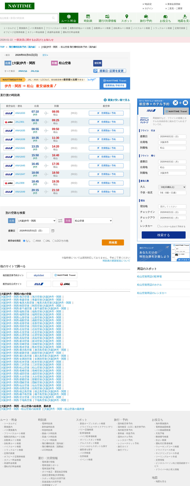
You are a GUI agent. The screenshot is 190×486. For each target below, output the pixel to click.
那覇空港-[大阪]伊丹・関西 (46, 379)
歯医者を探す (86, 449)
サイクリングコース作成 (167, 453)
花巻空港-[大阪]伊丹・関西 (46, 323)
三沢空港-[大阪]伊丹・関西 (46, 364)
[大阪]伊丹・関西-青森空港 (14, 299)
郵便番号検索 (162, 436)
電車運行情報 (48, 462)
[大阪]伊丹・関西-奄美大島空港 (17, 302)
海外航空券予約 (125, 430)
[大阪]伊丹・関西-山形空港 (14, 317)
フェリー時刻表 (49, 440)
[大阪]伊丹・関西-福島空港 (14, 311)
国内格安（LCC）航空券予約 (131, 427)
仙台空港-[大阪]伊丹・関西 (46, 385)
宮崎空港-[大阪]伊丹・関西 (46, 344)
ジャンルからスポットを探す (93, 446)
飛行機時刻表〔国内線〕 (53, 443)
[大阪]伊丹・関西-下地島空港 (16, 400)
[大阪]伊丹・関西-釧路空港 (14, 352)
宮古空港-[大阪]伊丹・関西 (46, 397)
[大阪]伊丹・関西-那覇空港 (14, 379)
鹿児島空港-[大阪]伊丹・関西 (50, 349)
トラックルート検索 (162, 28)
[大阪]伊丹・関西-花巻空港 (14, 323)
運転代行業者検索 (164, 443)
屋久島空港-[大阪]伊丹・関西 (50, 355)
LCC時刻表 (47, 450)
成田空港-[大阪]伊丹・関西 (46, 373)
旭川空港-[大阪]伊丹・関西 (46, 296)
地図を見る (161, 481)
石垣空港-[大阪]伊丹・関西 (46, 329)
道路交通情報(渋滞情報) (53, 475)
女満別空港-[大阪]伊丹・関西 (50, 358)
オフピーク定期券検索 (14, 32)
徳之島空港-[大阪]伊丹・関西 (50, 391)
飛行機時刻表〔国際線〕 (53, 446)
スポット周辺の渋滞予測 (53, 478)
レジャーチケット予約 (128, 443)
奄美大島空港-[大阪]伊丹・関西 (54, 302)
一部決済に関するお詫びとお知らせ (34, 39)
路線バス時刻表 (49, 433)
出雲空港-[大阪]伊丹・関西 (46, 335)
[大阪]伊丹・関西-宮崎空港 (14, 344)
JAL (48, 240)
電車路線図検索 (163, 427)
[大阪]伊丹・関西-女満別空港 (16, 358)
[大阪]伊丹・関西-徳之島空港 (16, 391)
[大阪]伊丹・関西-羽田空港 (14, 326)
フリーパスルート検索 (56, 28)
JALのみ (35, 71)
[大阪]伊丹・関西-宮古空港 (14, 397)
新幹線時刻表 (48, 427)
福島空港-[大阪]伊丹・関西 (46, 311)
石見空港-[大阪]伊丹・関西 (46, 332)
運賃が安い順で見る (119, 100)
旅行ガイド (123, 446)
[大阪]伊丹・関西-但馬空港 (14, 388)
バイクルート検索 (141, 28)
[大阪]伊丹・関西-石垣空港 (14, 329)
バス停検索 (85, 453)
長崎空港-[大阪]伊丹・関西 (46, 370)
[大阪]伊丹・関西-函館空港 (14, 320)
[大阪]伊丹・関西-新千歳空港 (16, 308)
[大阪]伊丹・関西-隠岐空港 (14, 382)
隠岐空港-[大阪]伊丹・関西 (46, 382)
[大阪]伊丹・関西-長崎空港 (14, 370)
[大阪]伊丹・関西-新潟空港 (14, 341)
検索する (163, 235)
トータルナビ (10, 28)
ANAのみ (22, 71)
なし (28, 240)
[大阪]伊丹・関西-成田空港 (14, 373)
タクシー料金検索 (35, 32)
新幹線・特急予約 (126, 433)
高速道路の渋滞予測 (51, 482)
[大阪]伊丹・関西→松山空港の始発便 (21, 409)
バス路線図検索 (163, 430)
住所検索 (84, 456)
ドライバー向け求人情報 (167, 469)
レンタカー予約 (125, 440)
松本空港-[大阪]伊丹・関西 (46, 361)
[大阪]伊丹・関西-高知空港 (14, 338)
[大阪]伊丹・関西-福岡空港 (14, 314)
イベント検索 (86, 459)
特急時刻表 (47, 430)
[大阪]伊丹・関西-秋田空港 (14, 305)
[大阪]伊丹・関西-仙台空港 (14, 385)
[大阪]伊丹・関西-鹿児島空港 (16, 349)
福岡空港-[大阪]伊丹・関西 (46, 314)
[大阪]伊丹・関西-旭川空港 (14, 296)
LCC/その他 (61, 240)
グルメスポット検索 (89, 443)
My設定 (148, 4)
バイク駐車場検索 (88, 436)
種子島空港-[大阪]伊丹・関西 (50, 394)
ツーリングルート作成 (166, 456)
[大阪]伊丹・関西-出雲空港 (14, 335)
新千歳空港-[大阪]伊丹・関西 (50, 308)
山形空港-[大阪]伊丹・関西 (46, 317)
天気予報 (160, 433)
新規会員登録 (174, 4)
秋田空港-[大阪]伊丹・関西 (46, 305)
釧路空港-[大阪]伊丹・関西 (46, 352)
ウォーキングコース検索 (167, 446)
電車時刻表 (47, 423)
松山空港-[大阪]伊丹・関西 (46, 367)
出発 (8, 63)
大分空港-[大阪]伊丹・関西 (46, 376)
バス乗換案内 (36, 28)
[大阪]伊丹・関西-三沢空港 (14, 364)
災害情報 (160, 460)
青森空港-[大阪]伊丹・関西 (46, 299)
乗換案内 (23, 28)
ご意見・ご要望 (175, 8)
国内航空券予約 (125, 423)
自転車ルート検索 (121, 28)
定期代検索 (180, 28)
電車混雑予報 (48, 468)
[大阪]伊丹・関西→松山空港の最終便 (64, 409)
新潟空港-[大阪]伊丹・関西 (46, 341)
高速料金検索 (53, 32)
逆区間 (97, 63)
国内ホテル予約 (125, 436)
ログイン (149, 8)
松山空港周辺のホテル (149, 284)
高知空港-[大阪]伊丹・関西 (46, 338)
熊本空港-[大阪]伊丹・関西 (46, 347)
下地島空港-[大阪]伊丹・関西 (50, 400)
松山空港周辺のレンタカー (152, 293)
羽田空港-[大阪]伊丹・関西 (46, 326)
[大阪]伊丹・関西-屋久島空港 (16, 355)
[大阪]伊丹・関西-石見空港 (14, 332)
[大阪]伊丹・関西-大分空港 (14, 376)
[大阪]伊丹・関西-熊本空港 (14, 347)
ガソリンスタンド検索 (90, 439)
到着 (54, 63)
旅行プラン (123, 450)
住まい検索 (161, 440)
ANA (38, 240)
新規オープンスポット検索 (92, 423)
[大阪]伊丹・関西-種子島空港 (16, 394)
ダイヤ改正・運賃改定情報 (54, 472)
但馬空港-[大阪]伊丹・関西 (46, 388)
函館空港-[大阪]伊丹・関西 (46, 320)
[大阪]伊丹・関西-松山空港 (14, 367)
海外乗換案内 (162, 423)
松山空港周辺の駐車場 (149, 276)
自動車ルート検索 (102, 28)
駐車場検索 (85, 433)
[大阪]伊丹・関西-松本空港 (14, 361)
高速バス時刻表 (49, 436)
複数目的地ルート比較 (80, 28)
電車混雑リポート (50, 465)
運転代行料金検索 (71, 32)
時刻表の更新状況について (116, 260)
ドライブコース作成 (165, 450)
